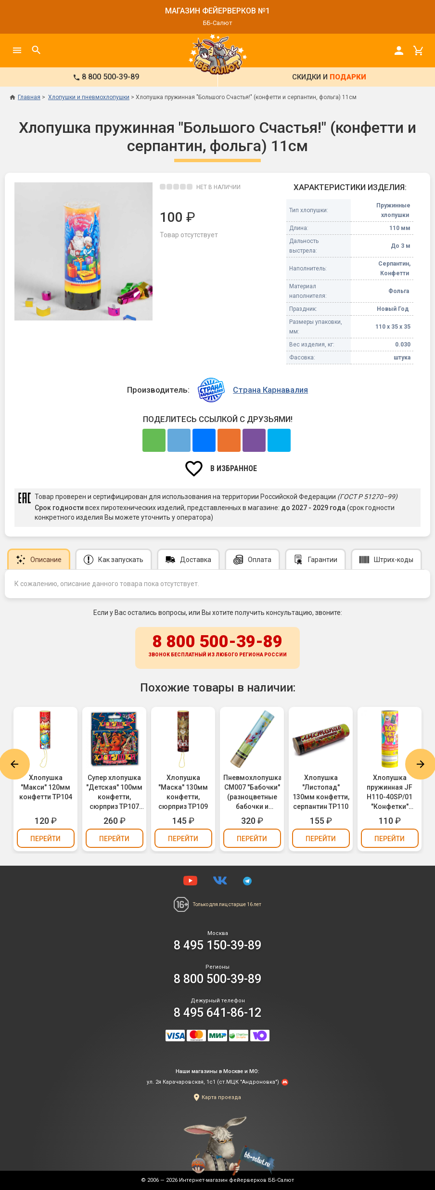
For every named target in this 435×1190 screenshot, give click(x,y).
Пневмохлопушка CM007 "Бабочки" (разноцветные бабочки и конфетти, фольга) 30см (252, 792)
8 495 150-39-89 (217, 945)
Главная (25, 97)
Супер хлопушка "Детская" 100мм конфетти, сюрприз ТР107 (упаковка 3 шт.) (114, 792)
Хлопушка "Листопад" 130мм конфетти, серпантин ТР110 (321, 792)
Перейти (45, 839)
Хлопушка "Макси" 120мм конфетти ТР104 (45, 787)
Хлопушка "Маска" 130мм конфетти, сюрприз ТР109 (183, 792)
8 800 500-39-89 (217, 646)
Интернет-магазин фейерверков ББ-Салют (236, 1180)
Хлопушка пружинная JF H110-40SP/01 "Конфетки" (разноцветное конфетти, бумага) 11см (389, 792)
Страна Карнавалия (270, 390)
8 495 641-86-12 (217, 1013)
